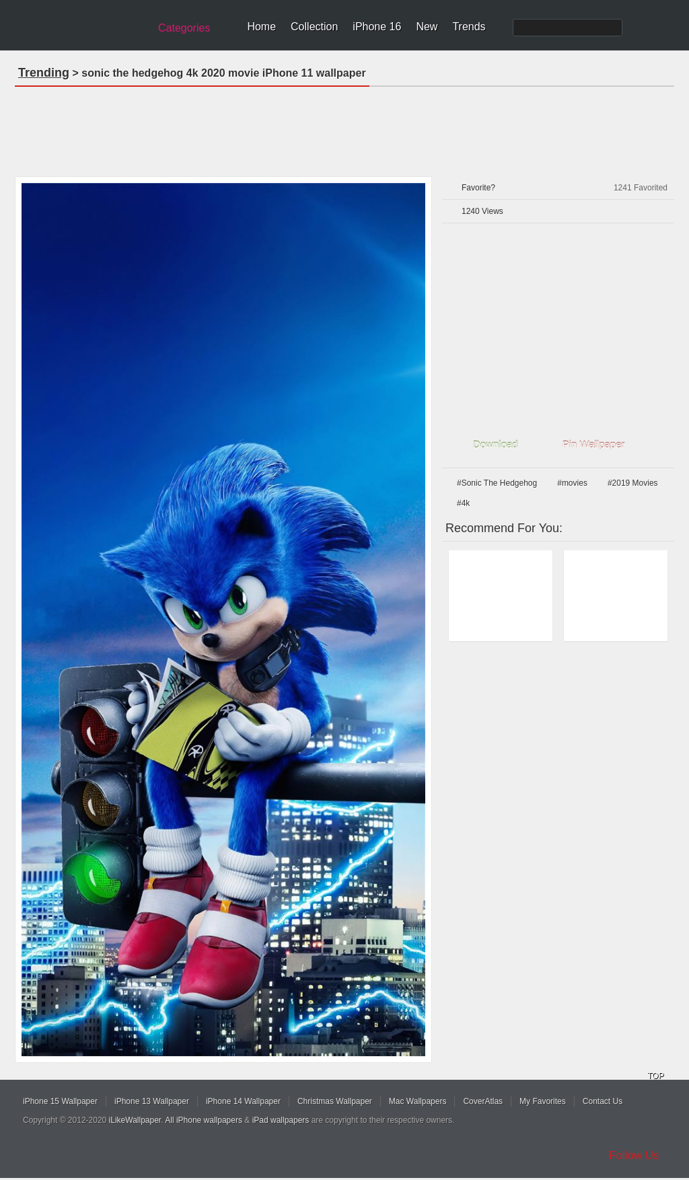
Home (261, 26)
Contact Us (602, 1101)
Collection (314, 26)
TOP (655, 1075)
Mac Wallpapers (418, 1101)
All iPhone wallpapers (203, 1120)
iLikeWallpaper (135, 1120)
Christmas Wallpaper (334, 1101)
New (426, 26)
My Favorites (542, 1101)
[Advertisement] (344, 127)
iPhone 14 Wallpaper (243, 1101)
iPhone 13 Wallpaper (151, 1101)
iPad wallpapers (281, 1120)
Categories (184, 28)
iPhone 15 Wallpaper (60, 1101)
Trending (43, 72)
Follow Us (634, 1155)
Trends (468, 26)
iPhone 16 (377, 26)
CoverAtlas (483, 1101)
